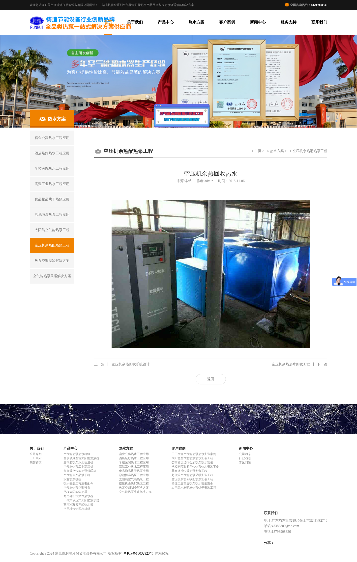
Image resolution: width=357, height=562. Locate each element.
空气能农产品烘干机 (76, 475)
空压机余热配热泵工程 (310, 151)
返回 (210, 379)
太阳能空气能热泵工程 (134, 479)
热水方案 (196, 22)
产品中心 (166, 22)
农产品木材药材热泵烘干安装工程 (194, 487)
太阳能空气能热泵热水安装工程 (192, 458)
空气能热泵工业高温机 (78, 466)
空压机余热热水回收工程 (299, 364)
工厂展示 (36, 458)
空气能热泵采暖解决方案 (135, 492)
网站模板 (162, 553)
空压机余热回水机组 (76, 508)
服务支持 (289, 22)
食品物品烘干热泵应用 (134, 471)
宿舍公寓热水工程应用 (134, 454)
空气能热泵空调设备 (76, 487)
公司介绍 (36, 454)
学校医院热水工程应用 (134, 462)
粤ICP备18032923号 (138, 553)
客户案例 (227, 22)
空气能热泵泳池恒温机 (78, 462)
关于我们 (135, 22)
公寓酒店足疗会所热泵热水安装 (192, 462)
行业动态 (245, 458)
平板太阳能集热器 (75, 492)
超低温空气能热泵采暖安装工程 (192, 475)
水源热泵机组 (72, 479)
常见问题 (245, 462)
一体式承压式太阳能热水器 (81, 500)
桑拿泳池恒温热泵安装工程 (189, 471)
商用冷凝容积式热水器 (78, 504)
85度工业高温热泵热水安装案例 (192, 483)
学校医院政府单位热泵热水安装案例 (195, 466)
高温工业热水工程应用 (134, 466)
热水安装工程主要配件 (78, 483)
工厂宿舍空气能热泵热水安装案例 (194, 454)
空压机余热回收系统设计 (122, 364)
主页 (257, 151)
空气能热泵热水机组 (76, 454)
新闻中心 (258, 22)
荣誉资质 (36, 462)
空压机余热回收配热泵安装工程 (192, 479)
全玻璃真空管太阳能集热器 (81, 458)
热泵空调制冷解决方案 (134, 487)
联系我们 (319, 22)
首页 (108, 22)
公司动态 (245, 454)
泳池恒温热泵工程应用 (134, 475)
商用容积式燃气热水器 (78, 496)
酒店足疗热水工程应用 (134, 458)
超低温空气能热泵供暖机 (79, 471)
